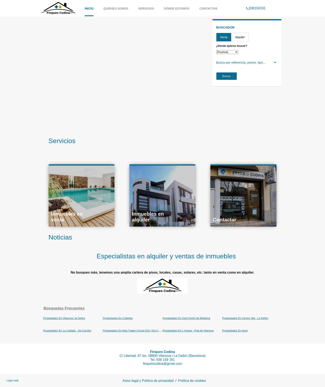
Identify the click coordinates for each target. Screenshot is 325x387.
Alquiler (240, 37)
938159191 (256, 3)
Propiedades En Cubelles (118, 318)
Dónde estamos (176, 8)
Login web (12, 380)
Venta (224, 37)
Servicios (146, 8)
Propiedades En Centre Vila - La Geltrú (245, 318)
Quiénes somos (115, 8)
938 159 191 (165, 359)
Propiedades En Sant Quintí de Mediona (186, 318)
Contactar (208, 8)
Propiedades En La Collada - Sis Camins (67, 330)
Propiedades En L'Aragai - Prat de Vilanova (188, 330)
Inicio (89, 8)
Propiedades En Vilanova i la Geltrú (64, 318)
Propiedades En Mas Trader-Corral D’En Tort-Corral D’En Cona (140, 330)
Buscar (226, 76)
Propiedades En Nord (235, 330)
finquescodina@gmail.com (162, 363)
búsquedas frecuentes (64, 308)
